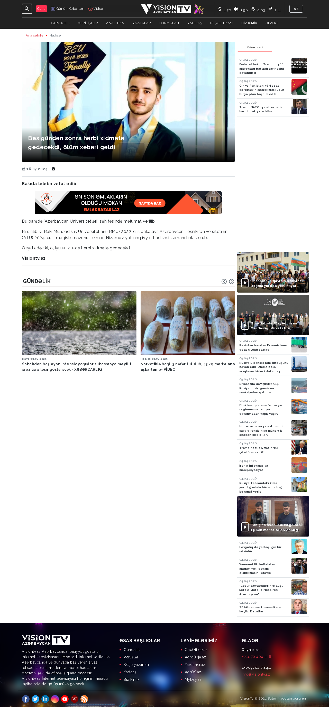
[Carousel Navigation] (228, 281)
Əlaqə (272, 23)
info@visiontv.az (256, 674)
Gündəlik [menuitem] (132, 650)
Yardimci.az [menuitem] (195, 665)
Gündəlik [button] (60, 23)
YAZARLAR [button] (141, 23)
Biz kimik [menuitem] (132, 679)
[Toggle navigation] (27, 9)
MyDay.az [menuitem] (193, 679)
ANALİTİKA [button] (115, 23)
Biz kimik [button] (249, 23)
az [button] (296, 9)
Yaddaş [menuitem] (130, 672)
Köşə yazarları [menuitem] (136, 665)
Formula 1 (169, 23)
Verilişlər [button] (88, 23)
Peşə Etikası (221, 23)
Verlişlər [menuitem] (131, 657)
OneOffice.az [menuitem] (196, 650)
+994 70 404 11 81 (257, 657)
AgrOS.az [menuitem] (193, 672)
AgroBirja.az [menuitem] (195, 657)
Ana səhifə (34, 35)
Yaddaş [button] (194, 23)
